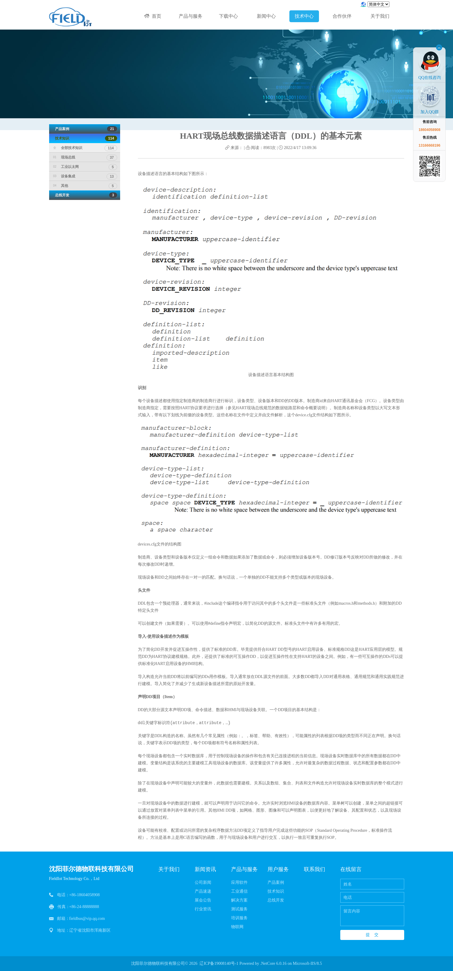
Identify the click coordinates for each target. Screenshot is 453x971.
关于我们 (379, 16)
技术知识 (84, 138)
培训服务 (239, 918)
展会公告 (203, 900)
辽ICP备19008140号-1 (218, 963)
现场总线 (85, 157)
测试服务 (239, 909)
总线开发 (84, 195)
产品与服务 (190, 16)
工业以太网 (85, 166)
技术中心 (304, 16)
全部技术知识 (85, 148)
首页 (152, 16)
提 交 (372, 934)
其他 (85, 185)
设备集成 (85, 176)
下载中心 (228, 16)
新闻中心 (266, 16)
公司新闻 (203, 882)
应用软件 (239, 882)
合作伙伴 (342, 16)
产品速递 (203, 891)
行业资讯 (203, 909)
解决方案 (239, 900)
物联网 (237, 927)
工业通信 (239, 891)
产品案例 (84, 129)
